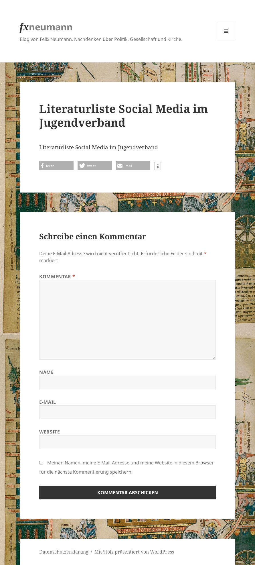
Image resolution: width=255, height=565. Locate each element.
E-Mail (47, 402)
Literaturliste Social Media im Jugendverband (98, 147)
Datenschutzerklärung (63, 552)
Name (46, 372)
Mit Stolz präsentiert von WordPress (134, 552)
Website (49, 432)
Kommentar (57, 276)
